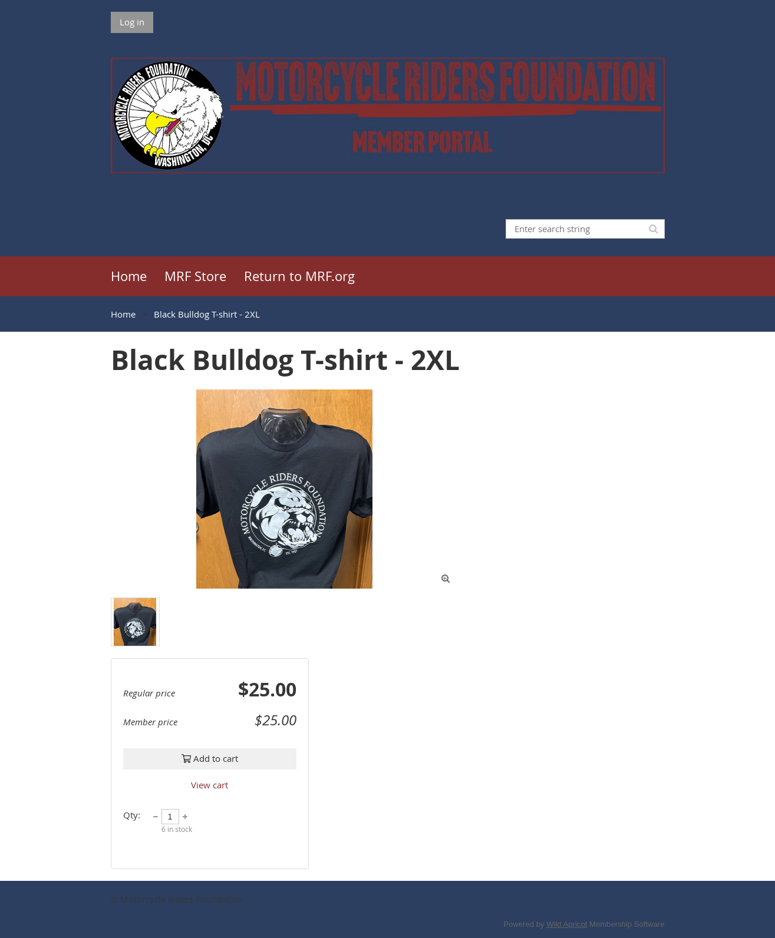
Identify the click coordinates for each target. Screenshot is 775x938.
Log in (132, 22)
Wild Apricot (566, 924)
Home (123, 314)
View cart (209, 785)
